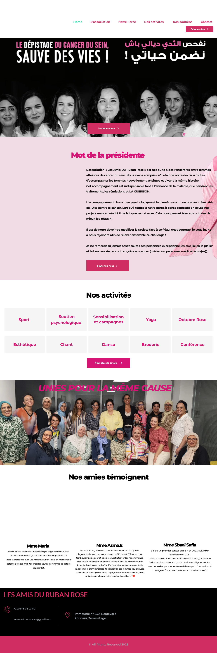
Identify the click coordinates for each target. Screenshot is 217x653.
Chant (66, 344)
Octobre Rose (192, 319)
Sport (24, 319)
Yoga (150, 319)
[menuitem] (77, 22)
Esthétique (24, 344)
